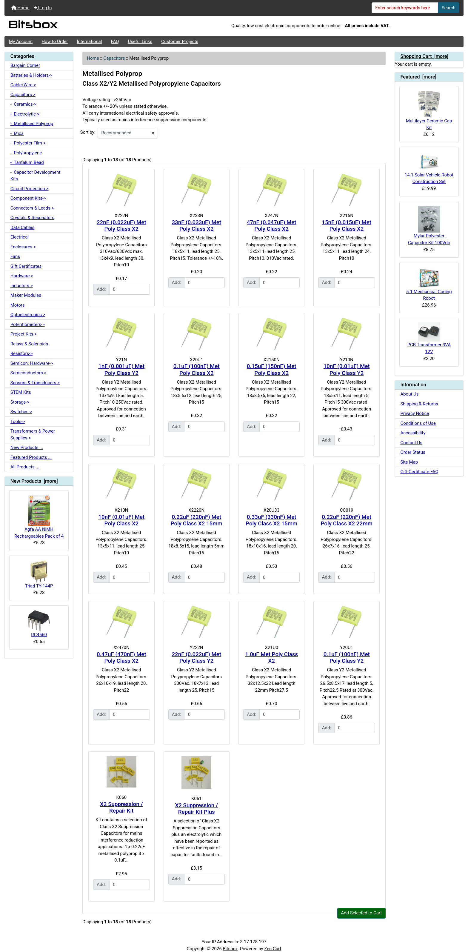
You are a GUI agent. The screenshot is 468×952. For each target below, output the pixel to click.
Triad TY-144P (39, 574)
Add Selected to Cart (361, 913)
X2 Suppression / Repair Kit (121, 807)
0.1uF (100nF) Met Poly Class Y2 (347, 658)
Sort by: (88, 132)
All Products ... (24, 467)
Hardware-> (21, 276)
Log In (43, 7)
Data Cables (22, 227)
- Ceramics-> (23, 104)
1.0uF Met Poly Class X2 (271, 658)
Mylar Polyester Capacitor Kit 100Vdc (429, 225)
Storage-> (20, 402)
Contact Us (411, 442)
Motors (17, 305)
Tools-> (17, 421)
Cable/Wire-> (23, 84)
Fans (15, 256)
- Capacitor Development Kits (35, 176)
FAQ (115, 41)
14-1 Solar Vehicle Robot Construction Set (429, 168)
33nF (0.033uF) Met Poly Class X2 (196, 226)
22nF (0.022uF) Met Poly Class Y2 (196, 658)
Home (20, 7)
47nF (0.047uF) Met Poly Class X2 (271, 226)
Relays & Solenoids (29, 344)
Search (448, 7)
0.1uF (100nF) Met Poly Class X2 (196, 369)
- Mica (17, 133)
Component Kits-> (28, 198)
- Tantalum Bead (27, 162)
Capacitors (114, 58)
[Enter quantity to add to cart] (129, 289)
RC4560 (39, 624)
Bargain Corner (25, 65)
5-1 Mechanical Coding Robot (429, 284)
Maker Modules (25, 295)
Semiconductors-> (28, 373)
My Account (21, 41)
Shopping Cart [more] (424, 56)
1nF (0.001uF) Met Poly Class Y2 (121, 369)
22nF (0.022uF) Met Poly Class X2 (121, 226)
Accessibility (412, 433)
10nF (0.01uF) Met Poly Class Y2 (347, 369)
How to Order (54, 41)
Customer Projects (179, 41)
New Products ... (26, 447)
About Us (409, 394)
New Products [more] (34, 481)
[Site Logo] (81, 26)
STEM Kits (20, 392)
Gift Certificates (25, 266)
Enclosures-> (23, 247)
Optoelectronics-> (27, 314)
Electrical (19, 237)
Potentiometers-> (27, 324)
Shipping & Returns (419, 404)
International (89, 41)
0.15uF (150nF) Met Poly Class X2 (271, 369)
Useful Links (140, 41)
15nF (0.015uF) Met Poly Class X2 (346, 226)
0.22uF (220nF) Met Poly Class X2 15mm (196, 520)
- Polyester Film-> (28, 143)
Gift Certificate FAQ (419, 471)
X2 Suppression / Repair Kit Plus (196, 809)
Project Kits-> (23, 334)
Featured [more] (418, 77)
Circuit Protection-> (29, 188)
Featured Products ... (31, 457)
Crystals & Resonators (32, 217)
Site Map (409, 462)
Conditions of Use (417, 423)
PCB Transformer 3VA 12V (429, 338)
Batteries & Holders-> (31, 75)
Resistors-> (21, 353)
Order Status (412, 452)
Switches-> (21, 411)
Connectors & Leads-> (32, 208)
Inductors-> (21, 285)
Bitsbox (230, 948)
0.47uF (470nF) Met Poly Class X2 (121, 658)
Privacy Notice (414, 413)
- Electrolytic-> (24, 114)
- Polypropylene (26, 153)
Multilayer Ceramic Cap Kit (429, 110)
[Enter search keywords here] (405, 7)
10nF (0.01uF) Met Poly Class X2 (121, 520)
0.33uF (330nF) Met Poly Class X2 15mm (271, 520)
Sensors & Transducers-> (35, 382)
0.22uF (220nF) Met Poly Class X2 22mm (346, 520)
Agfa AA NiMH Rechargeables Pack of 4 (39, 517)
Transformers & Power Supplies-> (32, 434)
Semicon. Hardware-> (31, 363)
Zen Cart (272, 948)
